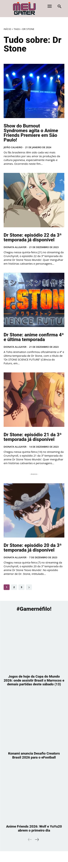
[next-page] (29, 587)
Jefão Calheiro (13, 147)
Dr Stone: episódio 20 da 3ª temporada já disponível (33, 548)
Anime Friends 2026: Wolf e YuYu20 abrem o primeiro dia (34, 828)
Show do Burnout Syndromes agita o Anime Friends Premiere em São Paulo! (31, 133)
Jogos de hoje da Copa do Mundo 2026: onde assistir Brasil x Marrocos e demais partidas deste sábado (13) (34, 680)
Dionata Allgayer (15, 247)
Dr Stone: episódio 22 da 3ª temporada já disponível (33, 237)
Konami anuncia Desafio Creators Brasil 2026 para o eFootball (34, 755)
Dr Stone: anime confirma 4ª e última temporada (34, 337)
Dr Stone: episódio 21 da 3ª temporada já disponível (33, 437)
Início (7, 29)
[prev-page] (30, 839)
